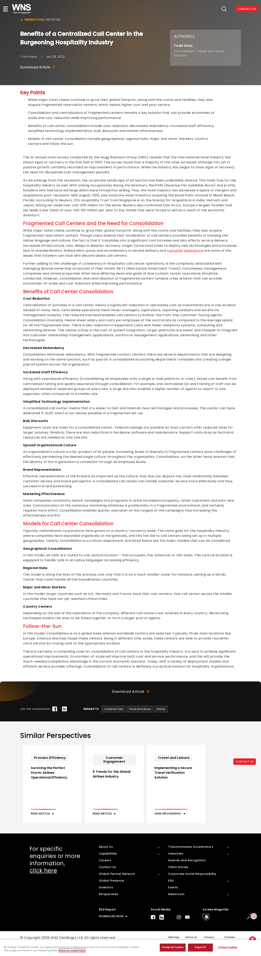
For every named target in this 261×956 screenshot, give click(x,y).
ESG (171, 889)
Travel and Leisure (140, 709)
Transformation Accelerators (190, 855)
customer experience (185, 250)
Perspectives (34, 20)
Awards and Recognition (187, 869)
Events (173, 896)
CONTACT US (245, 762)
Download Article (37, 67)
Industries (175, 862)
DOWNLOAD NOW (111, 925)
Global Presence (111, 889)
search (224, 9)
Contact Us (107, 875)
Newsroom (176, 902)
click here (43, 879)
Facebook (153, 926)
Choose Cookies (227, 947)
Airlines (161, 709)
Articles (53, 19)
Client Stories (178, 875)
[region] (130, 948)
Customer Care (113, 709)
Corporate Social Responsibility (192, 882)
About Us (106, 855)
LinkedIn (161, 926)
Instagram (179, 926)
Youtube (187, 926)
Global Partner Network (117, 882)
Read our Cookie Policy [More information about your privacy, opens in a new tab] (72, 950)
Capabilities (108, 862)
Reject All (200, 947)
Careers (105, 869)
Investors (106, 896)
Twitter (170, 926)
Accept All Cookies (172, 947)
